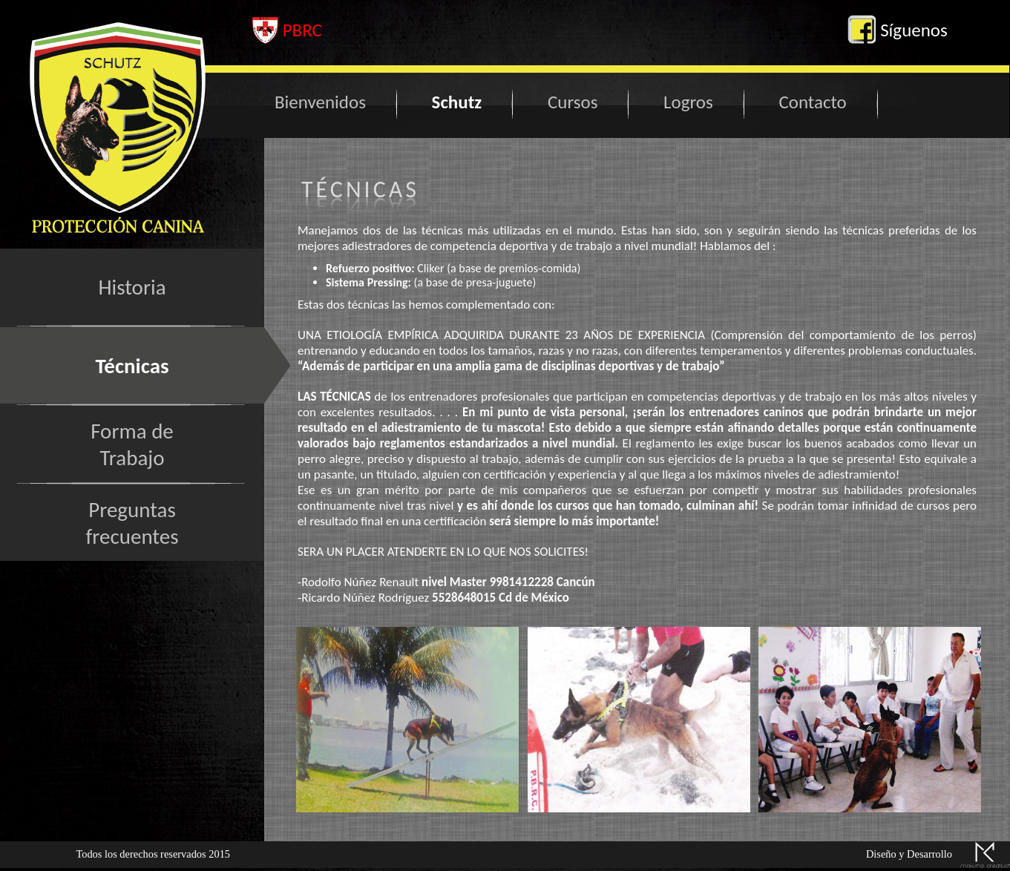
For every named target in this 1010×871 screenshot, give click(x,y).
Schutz (457, 102)
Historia (131, 287)
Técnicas (131, 365)
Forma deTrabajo (132, 444)
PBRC (287, 30)
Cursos (573, 102)
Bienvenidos (320, 102)
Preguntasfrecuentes (131, 523)
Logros (688, 102)
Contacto (812, 102)
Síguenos (897, 30)
